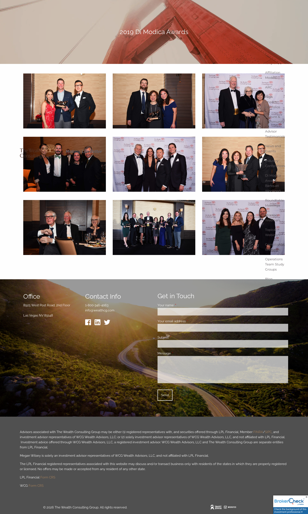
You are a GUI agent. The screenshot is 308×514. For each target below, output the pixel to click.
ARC (268, 87)
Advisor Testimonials (275, 133)
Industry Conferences (275, 163)
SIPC (268, 432)
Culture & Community (274, 119)
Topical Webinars (272, 232)
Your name (181, 305)
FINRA (258, 432)
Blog (268, 279)
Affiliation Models (272, 75)
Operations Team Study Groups (274, 264)
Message (180, 353)
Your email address (187, 321)
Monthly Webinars (272, 217)
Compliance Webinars (274, 247)
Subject (179, 337)
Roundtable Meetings (274, 202)
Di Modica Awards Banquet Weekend (273, 183)
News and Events (273, 148)
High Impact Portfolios (272, 102)
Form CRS (47, 477)
